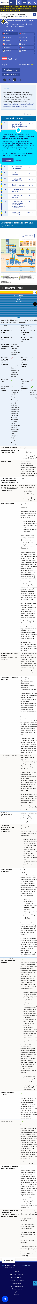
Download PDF (29, 236)
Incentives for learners (13, 196)
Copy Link (28, 123)
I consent (7, 160)
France (24, 47)
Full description (11, 70)
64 (22, 748)
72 (30, 1118)
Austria (8, 34)
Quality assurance (14, 185)
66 (26, 810)
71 (34, 1090)
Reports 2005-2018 (12, 74)
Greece (24, 51)
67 (29, 817)
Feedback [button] (35, 1283)
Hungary (8, 54)
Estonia (24, 44)
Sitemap (17, 1295)
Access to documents (17, 1280)
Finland (8, 47)
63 (26, 650)
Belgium (24, 34)
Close (34, 14)
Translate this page (22, 17)
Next (35, 304)
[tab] (18, 304)
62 (36, 398)
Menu (24, 2)
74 (35, 1215)
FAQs (17, 1271)
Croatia (24, 37)
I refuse (18, 160)
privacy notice (21, 155)
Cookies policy (17, 1283)
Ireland (24, 54)
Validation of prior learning (15, 190)
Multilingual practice (17, 1277)
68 (26, 881)
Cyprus (8, 40)
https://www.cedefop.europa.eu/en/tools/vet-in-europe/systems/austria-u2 (18, 105)
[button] (5, 80)
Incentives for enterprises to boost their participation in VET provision (15, 204)
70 (25, 966)
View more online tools (19, 2)
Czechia (24, 40)
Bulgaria (8, 37)
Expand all (27, 114)
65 (27, 790)
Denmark (8, 44)
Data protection (17, 1289)
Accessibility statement (17, 1274)
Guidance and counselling (13, 213)
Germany (8, 51)
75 (26, 1256)
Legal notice (17, 1292)
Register (34, 2)
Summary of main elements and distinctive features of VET (15, 125)
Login (29, 2)
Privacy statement (17, 1286)
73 (28, 1208)
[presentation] (18, 304)
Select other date (23, 65)
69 (28, 919)
